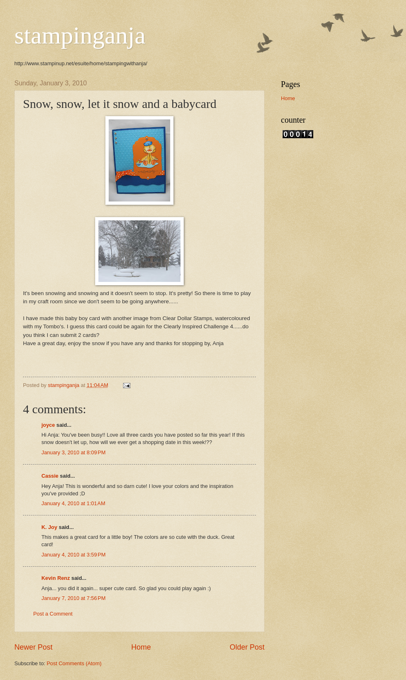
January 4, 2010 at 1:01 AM (73, 503)
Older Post (247, 647)
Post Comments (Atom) (74, 663)
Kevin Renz (55, 578)
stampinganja (80, 35)
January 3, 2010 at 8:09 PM (73, 452)
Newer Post (33, 647)
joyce (48, 425)
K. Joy (49, 527)
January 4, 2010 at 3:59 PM (73, 555)
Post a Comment (53, 614)
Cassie (50, 476)
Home (141, 647)
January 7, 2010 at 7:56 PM (73, 598)
